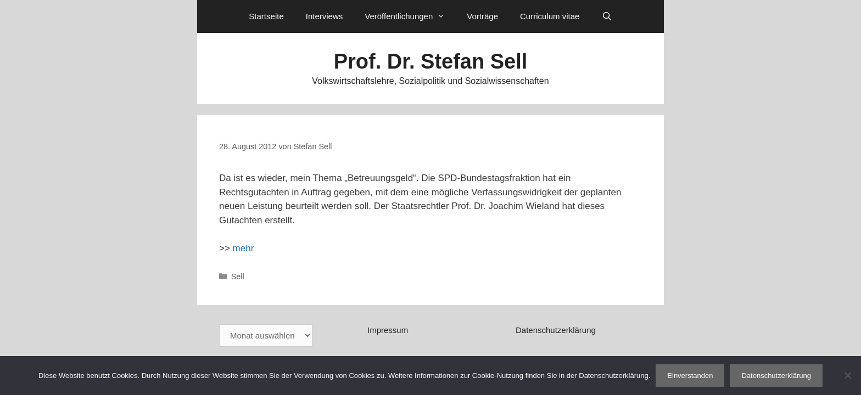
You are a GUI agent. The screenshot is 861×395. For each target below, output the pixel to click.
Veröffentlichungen (410, 16)
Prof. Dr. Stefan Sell (431, 61)
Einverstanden (690, 375)
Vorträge (482, 16)
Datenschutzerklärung (556, 330)
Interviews (324, 16)
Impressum (387, 330)
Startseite (266, 16)
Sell (237, 276)
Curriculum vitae (549, 16)
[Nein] (847, 375)
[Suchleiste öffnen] (606, 16)
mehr (243, 248)
